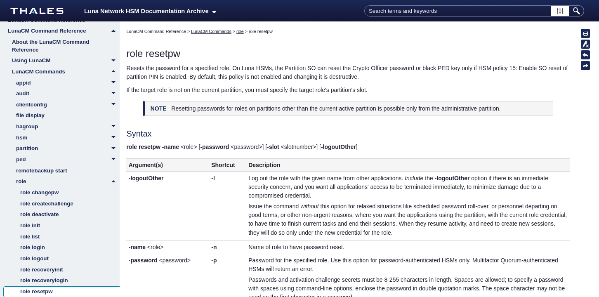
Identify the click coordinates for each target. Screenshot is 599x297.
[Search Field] (474, 10)
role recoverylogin (44, 280)
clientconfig (68, 105)
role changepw (39, 192)
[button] (560, 10)
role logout (34, 258)
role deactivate (39, 214)
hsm (68, 138)
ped (68, 160)
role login (32, 247)
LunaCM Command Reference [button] (64, 31)
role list (30, 236)
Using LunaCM (66, 61)
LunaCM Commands (66, 71)
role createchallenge (46, 203)
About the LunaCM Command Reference (50, 46)
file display (30, 115)
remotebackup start (41, 170)
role (68, 181)
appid (68, 83)
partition (68, 149)
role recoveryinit (41, 269)
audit (68, 94)
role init (30, 225)
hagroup (68, 127)
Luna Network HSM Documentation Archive (150, 11)
